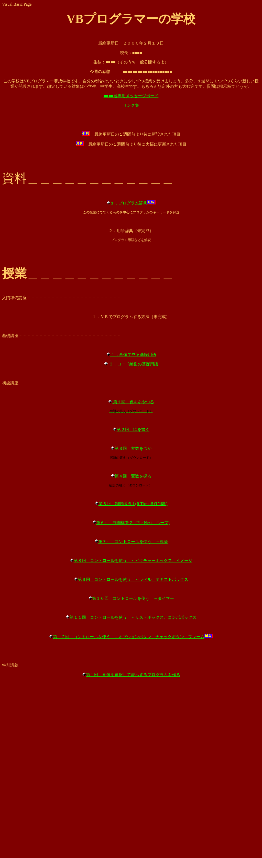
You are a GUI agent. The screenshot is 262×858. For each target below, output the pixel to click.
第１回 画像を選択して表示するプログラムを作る (133, 674)
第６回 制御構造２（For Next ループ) (133, 522)
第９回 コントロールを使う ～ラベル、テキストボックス (133, 579)
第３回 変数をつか (133, 448)
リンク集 (131, 105)
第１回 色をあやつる (133, 402)
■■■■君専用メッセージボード (131, 96)
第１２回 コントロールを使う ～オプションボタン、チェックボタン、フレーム (128, 637)
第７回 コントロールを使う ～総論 (133, 541)
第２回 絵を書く (133, 429)
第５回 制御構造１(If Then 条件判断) (133, 504)
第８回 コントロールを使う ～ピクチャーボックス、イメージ (133, 560)
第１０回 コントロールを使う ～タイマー (133, 598)
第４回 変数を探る (133, 476)
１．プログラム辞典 (128, 203)
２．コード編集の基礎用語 (133, 364)
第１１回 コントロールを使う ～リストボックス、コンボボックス (133, 617)
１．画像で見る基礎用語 (133, 354)
